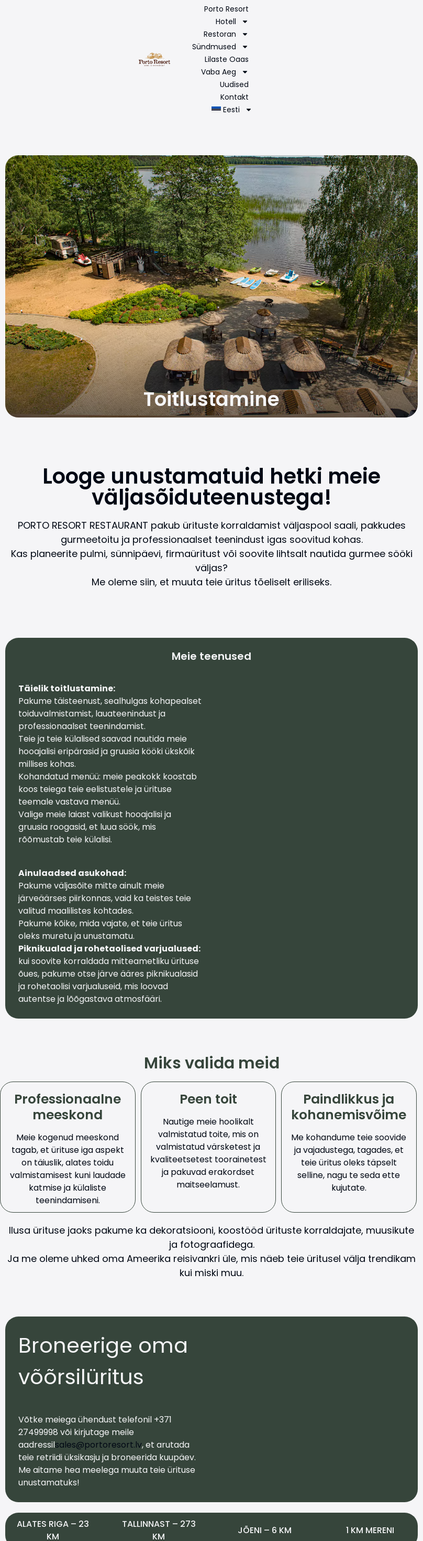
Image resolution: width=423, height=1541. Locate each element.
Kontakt (234, 97)
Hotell (232, 21)
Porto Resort (226, 9)
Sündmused (220, 46)
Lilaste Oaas (227, 59)
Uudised (234, 84)
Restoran (226, 34)
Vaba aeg (225, 72)
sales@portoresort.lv (98, 1445)
